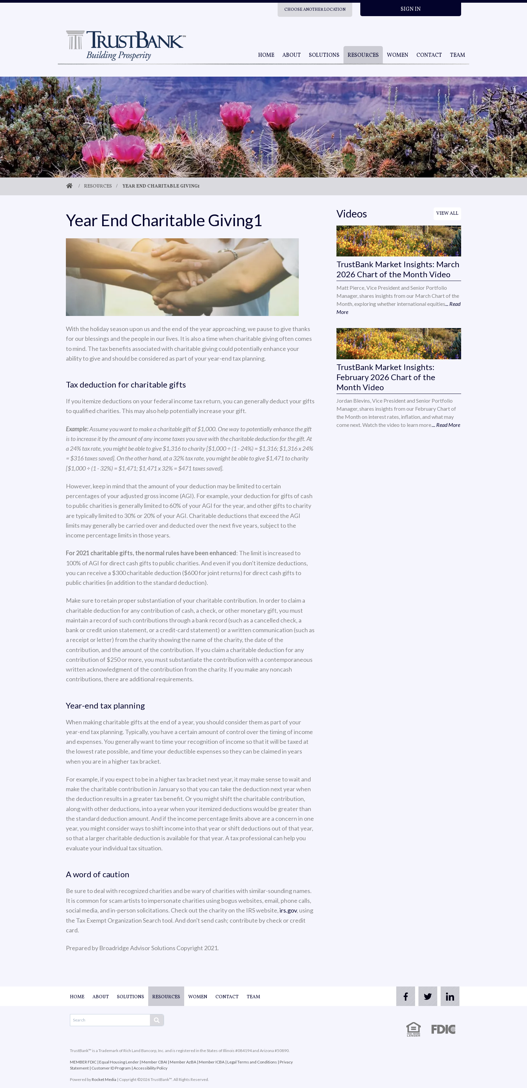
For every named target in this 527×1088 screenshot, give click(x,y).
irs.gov (288, 910)
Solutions (324, 55)
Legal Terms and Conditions (252, 1061)
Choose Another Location (315, 9)
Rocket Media (104, 1079)
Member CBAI (154, 1061)
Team (457, 55)
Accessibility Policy (150, 1068)
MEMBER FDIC (83, 1061)
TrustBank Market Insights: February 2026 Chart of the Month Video (385, 377)
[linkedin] (447, 996)
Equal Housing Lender (119, 1061)
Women (397, 55)
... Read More (446, 424)
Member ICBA (212, 1061)
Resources (363, 55)
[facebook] (393, 996)
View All (447, 213)
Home (266, 55)
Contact (429, 55)
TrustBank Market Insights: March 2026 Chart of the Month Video (397, 269)
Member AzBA (183, 1061)
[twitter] (420, 996)
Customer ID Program (111, 1068)
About (291, 55)
